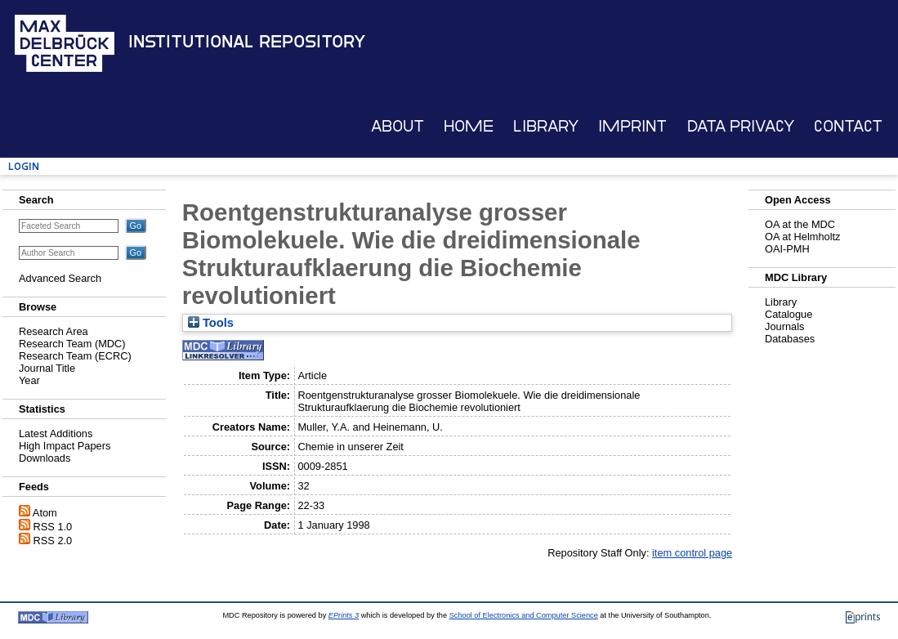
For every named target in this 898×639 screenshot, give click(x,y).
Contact (848, 126)
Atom (45, 513)
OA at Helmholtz (802, 236)
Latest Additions (55, 433)
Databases (790, 339)
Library (546, 126)
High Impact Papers (64, 446)
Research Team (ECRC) (75, 356)
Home (469, 126)
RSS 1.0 (53, 527)
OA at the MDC (800, 224)
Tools (211, 322)
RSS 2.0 (53, 540)
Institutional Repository (246, 42)
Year (29, 380)
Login (23, 166)
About (397, 126)
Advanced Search (60, 278)
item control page (692, 553)
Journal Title (47, 368)
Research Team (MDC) (72, 343)
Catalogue (788, 314)
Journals (784, 326)
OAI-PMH (787, 249)
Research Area (53, 331)
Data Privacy (740, 126)
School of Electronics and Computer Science (523, 615)
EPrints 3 (343, 615)
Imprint (632, 126)
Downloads (44, 458)
